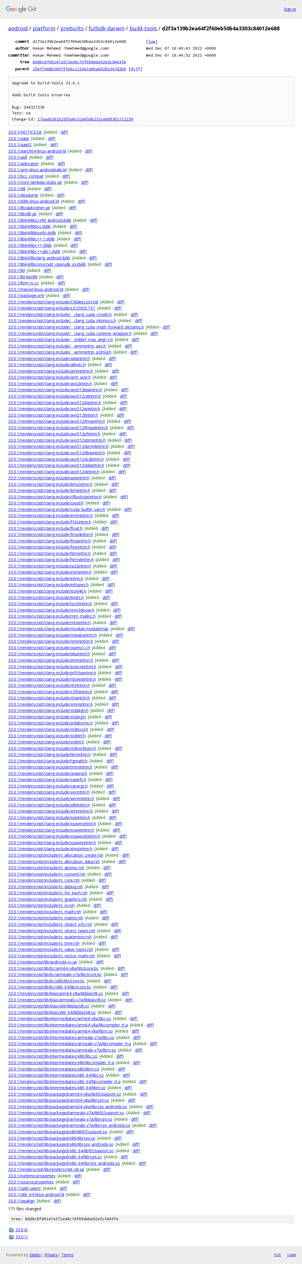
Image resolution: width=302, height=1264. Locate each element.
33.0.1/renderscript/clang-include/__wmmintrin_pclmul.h (59, 352)
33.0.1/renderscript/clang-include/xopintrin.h (49, 817)
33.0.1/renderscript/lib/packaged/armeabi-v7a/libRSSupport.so (66, 1112)
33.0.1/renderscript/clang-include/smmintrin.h (50, 704)
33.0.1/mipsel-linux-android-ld (35, 289)
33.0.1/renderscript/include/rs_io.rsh (41, 905)
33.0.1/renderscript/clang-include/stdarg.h (47, 717)
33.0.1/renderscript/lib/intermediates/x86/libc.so (52, 1056)
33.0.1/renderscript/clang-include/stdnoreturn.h (52, 748)
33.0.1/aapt (18, 138)
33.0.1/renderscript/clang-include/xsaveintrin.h (51, 830)
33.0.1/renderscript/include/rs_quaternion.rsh (50, 937)
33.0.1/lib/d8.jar (22, 214)
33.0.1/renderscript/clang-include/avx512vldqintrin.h (56, 465)
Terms (67, 1255)
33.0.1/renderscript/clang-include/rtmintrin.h (49, 685)
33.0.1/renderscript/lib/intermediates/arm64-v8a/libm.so (60, 1031)
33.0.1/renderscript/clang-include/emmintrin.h (50, 515)
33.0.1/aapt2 (20, 144)
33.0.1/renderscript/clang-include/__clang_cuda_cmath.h (60, 314)
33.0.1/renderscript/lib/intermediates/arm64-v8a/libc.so (59, 1018)
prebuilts (72, 28)
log (151, 41)
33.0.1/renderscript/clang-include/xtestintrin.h (50, 848)
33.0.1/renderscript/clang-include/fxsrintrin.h (49, 547)
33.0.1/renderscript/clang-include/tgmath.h (48, 761)
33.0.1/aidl (17, 157)
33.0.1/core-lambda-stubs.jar (35, 182)
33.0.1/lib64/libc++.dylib (30, 245)
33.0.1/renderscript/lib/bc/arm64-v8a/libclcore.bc (53, 968)
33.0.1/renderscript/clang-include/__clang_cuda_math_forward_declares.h (76, 327)
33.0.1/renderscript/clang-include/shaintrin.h (49, 698)
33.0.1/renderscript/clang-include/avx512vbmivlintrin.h (58, 446)
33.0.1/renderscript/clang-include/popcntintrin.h (52, 666)
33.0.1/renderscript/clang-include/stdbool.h (48, 729)
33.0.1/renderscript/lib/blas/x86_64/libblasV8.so (52, 1012)
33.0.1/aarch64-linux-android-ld (37, 151)
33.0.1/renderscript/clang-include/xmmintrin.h (50, 811)
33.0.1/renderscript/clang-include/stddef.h (47, 736)
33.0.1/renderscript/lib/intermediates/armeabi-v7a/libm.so (62, 1050)
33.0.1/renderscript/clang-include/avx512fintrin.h (53, 415)
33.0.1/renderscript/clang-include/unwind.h (47, 773)
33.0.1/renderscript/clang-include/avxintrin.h (49, 478)
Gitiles (35, 1255)
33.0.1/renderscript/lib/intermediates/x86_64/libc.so (56, 1075)
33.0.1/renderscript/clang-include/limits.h (46, 597)
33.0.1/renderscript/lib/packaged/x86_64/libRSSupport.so (61, 1150)
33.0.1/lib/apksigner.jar (29, 207)
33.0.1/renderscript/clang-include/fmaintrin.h (49, 541)
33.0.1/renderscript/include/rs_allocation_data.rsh (54, 861)
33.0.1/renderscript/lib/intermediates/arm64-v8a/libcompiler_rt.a (68, 1025)
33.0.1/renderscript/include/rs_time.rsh (44, 943)
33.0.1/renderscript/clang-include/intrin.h (45, 578)
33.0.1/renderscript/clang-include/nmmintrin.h (50, 641)
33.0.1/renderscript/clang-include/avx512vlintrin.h (53, 471)
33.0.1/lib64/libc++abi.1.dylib (34, 251)
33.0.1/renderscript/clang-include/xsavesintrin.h (52, 842)
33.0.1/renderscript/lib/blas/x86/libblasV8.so (48, 1006)
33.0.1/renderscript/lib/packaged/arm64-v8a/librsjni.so (58, 1100)
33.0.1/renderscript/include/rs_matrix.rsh (45, 918)
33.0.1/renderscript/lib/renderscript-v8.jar (46, 1169)
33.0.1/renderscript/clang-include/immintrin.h (50, 572)
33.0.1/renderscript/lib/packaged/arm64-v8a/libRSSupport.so (64, 1094)
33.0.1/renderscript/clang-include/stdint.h (46, 742)
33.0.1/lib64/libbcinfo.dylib (32, 232)
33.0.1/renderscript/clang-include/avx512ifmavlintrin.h (58, 427)
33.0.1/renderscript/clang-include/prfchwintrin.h (52, 672)
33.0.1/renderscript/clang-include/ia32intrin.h (49, 566)
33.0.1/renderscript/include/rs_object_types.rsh (51, 930)
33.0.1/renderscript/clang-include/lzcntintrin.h (50, 603)
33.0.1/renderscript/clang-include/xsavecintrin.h (52, 823)
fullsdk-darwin (107, 28)
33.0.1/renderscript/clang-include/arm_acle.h (49, 377)
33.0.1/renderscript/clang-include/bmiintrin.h (49, 490)
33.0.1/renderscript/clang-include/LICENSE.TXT (51, 308)
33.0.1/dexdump (23, 195)
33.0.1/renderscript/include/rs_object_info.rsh (50, 924)
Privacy (51, 1255)
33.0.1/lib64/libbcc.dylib (29, 226)
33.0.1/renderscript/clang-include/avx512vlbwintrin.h (56, 452)
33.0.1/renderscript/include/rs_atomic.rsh (46, 867)
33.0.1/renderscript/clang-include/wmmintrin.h (51, 798)
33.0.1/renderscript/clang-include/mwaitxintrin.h (52, 635)
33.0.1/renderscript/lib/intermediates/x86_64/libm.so (57, 1087)
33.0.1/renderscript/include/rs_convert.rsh (46, 874)
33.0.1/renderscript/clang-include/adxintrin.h (49, 358)
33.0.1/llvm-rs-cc (23, 283)
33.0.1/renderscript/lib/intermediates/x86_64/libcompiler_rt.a (64, 1081)
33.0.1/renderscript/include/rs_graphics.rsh (47, 899)
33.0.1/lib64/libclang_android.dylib (39, 258)
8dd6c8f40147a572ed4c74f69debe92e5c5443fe (79, 61)
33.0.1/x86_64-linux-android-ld (36, 1194)
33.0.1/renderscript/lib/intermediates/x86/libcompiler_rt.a (61, 1062)
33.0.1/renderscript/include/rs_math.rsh (44, 911)
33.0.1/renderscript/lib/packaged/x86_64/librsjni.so (55, 1157)
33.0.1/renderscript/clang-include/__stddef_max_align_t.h (60, 339)
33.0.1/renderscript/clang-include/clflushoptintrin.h (55, 497)
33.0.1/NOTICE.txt (25, 132)
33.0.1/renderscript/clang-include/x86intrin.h (49, 805)
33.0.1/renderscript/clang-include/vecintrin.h (49, 792)
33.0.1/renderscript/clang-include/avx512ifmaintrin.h (56, 421)
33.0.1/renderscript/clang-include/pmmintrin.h (50, 660)
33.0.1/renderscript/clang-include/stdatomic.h (50, 723)
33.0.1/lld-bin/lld (22, 277)
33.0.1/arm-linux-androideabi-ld (37, 169)
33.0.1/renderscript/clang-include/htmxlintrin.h (51, 559)
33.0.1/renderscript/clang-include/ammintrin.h (50, 371)
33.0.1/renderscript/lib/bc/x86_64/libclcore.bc (49, 987)
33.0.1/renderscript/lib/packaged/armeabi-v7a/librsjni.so (60, 1119)
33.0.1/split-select (24, 1188)
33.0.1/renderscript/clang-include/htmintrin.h (49, 553)
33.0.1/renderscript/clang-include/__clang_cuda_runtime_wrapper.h (70, 333)
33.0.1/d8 (16, 188)
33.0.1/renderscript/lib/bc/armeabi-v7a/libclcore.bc (55, 974)
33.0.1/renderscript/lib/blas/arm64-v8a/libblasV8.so (55, 993)
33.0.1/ (21, 1236)
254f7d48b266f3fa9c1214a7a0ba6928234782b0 (79, 68)
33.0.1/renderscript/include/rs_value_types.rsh (50, 949)
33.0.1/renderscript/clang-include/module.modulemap (58, 628)
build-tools (143, 28)
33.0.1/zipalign (21, 1201)
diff (135, 68)
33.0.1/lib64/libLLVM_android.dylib (39, 220)
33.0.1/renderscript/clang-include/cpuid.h (46, 503)
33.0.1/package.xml (26, 295)
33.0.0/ (21, 1229)
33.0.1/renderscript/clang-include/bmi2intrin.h (50, 484)
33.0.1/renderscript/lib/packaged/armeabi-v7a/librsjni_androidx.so (69, 1125)
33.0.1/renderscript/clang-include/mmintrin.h (49, 622)
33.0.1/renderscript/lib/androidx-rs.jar (42, 962)
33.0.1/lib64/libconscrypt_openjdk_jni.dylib (47, 264)
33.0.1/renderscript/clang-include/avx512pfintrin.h (54, 434)
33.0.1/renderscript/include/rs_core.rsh (44, 880)
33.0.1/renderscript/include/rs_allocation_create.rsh (55, 855)
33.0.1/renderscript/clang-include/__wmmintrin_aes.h (57, 346)
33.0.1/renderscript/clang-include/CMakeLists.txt (53, 302)
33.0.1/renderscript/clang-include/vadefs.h (47, 779)
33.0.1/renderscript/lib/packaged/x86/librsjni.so (51, 1138)
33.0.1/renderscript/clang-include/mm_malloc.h (52, 616)
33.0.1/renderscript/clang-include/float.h (45, 528)
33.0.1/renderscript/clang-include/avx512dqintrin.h (54, 402)
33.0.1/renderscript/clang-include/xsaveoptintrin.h (54, 836)
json (291, 1254)
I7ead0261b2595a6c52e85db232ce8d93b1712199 (85, 119)
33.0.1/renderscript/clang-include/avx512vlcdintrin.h (56, 459)
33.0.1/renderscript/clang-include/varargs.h (48, 786)
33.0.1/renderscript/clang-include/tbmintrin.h (49, 754)
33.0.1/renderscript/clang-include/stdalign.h (48, 710)
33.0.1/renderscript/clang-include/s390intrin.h (50, 691)
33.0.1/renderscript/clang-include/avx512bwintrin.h (55, 389)
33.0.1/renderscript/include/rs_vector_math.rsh (51, 956)
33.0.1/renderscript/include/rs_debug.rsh (45, 886)
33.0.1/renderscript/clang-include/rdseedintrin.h (52, 679)
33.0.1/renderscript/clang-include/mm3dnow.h (51, 610)
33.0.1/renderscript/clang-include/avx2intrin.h (50, 383)
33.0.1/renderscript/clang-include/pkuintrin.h (49, 654)
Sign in (290, 9)
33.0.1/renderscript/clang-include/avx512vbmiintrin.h (57, 440)
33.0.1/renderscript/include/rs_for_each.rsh (48, 892)
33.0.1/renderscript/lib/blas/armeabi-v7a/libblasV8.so (57, 1000)
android (18, 28)
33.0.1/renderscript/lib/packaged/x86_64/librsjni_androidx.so (64, 1163)
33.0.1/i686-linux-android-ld (33, 201)
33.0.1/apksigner (23, 163)
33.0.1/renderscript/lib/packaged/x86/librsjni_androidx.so (61, 1144)
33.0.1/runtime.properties (31, 1176)
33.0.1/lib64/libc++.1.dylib (31, 239)
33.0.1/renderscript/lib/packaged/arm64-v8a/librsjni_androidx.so (67, 1106)
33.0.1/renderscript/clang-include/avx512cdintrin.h (54, 396)
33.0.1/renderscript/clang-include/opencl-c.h (49, 647)
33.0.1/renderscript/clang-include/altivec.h (47, 364)
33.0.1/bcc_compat (25, 176)
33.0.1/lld (16, 270)
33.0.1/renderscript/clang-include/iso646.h (47, 591)
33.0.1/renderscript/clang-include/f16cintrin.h (49, 522)
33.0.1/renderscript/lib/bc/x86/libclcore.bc (46, 981)
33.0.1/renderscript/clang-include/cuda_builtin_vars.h (56, 509)
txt (277, 1254)
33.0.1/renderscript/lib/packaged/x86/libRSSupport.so (57, 1131)
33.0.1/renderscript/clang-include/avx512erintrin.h (54, 408)
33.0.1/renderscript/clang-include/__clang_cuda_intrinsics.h (62, 320)
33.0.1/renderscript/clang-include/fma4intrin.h (50, 534)
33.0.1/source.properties (31, 1182)
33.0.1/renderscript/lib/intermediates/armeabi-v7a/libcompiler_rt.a (69, 1043)
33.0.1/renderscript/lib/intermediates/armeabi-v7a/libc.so (61, 1037)
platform (44, 28)
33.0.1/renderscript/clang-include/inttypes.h (48, 584)
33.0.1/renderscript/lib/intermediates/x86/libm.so (53, 1069)
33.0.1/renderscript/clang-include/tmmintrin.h (50, 767)
